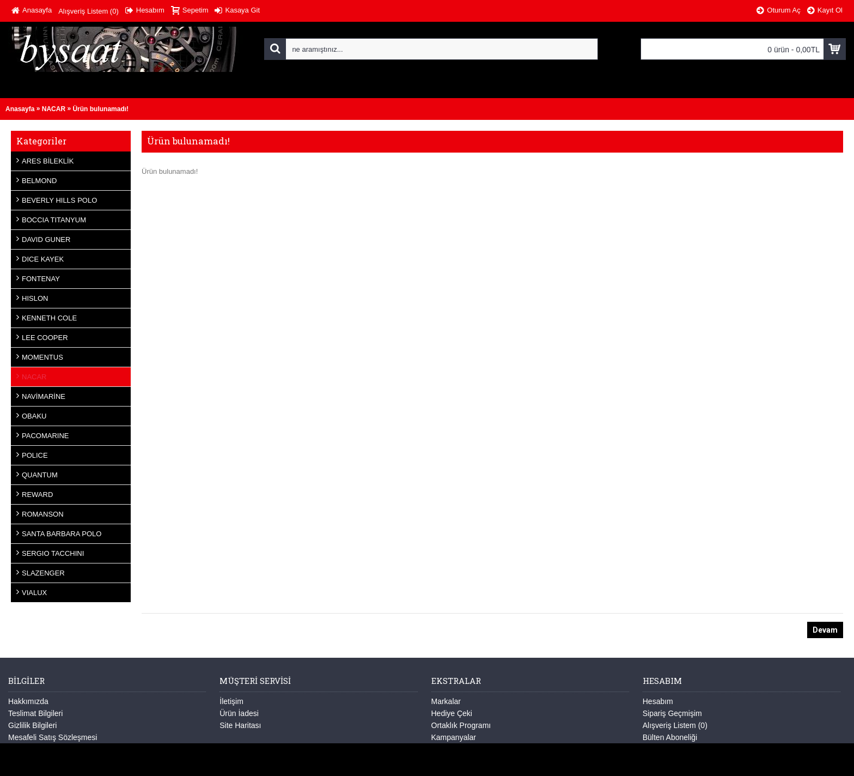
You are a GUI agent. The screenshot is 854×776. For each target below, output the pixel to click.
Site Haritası (240, 725)
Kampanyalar (454, 737)
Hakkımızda (28, 701)
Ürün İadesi (239, 713)
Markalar (446, 701)
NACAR (53, 109)
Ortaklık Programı (461, 725)
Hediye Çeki (451, 713)
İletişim (231, 701)
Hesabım (658, 701)
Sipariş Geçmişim (672, 713)
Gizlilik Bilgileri (32, 725)
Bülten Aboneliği (670, 737)
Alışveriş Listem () (675, 725)
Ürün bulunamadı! (100, 109)
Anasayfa (19, 109)
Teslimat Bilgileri (35, 713)
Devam (825, 630)
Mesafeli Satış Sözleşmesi (52, 737)
